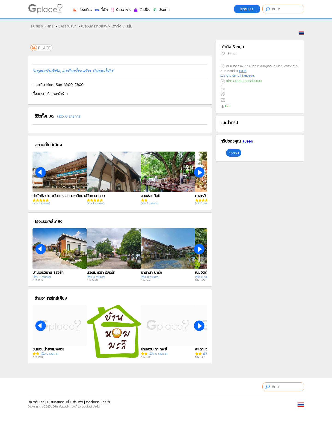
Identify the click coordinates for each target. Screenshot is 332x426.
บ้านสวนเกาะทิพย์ (154, 349)
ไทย (50, 26)
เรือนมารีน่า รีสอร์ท (101, 272)
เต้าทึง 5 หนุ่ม (122, 26)
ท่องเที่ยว (82, 9)
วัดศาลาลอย (96, 196)
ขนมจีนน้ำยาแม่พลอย (48, 349)
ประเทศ (161, 9)
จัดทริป (233, 152)
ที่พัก (101, 9)
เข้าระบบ (247, 9)
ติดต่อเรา (93, 402)
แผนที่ (242, 71)
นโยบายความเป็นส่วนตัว (65, 402)
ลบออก (247, 141)
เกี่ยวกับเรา (36, 402)
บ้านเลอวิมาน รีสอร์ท (48, 272)
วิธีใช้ (106, 402)
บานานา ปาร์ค (151, 272)
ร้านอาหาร (120, 9)
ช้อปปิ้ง (141, 9)
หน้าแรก (37, 26)
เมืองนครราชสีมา (94, 26)
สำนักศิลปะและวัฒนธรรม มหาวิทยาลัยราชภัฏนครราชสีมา (61, 196)
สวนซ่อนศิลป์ (150, 196)
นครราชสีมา (67, 26)
